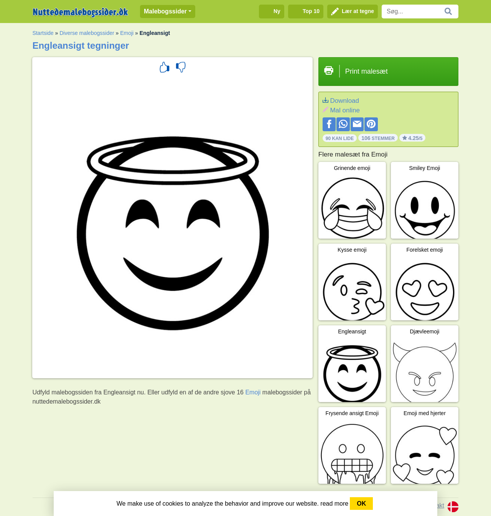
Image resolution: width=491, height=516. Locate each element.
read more (334, 503)
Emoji (126, 33)
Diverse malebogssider (86, 33)
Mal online (345, 110)
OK (361, 503)
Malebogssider (165, 11)
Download (344, 100)
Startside (42, 33)
